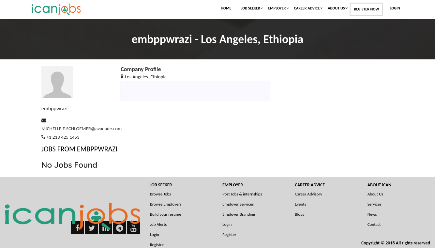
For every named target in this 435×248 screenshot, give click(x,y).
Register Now (366, 9)
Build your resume (165, 214)
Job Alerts (158, 224)
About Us (336, 8)
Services (375, 204)
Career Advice (307, 8)
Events (300, 204)
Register (229, 234)
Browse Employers (166, 204)
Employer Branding (238, 214)
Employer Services (238, 204)
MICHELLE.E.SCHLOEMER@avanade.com (81, 129)
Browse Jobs (160, 194)
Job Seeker (250, 8)
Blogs (299, 214)
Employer (277, 8)
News (372, 214)
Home (226, 8)
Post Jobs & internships (242, 194)
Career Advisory (308, 194)
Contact (374, 224)
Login (395, 8)
